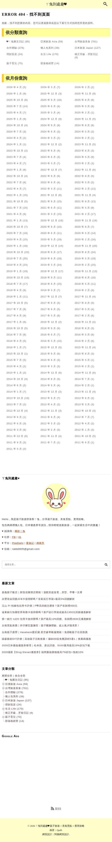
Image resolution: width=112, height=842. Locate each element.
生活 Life (46, 54)
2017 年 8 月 (82, 303)
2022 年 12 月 (49, 169)
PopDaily (18, 543)
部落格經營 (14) (14, 721)
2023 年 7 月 (14, 157)
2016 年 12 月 (49, 322)
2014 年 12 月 (49, 372)
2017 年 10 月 (15, 303)
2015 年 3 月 (48, 366)
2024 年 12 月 (49, 119)
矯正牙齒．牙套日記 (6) (19, 712)
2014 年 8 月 (48, 379)
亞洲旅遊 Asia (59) (16, 684)
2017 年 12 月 (49, 296)
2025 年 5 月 (82, 106)
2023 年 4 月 (14, 163)
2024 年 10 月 (15, 125)
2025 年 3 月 (48, 112)
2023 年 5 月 (82, 157)
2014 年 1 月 (14, 391)
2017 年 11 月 (83, 296)
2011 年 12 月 (15, 436)
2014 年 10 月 (15, 379)
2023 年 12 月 (49, 144)
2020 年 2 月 (82, 239)
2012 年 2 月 (48, 429)
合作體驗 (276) (14, 692)
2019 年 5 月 (82, 258)
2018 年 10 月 (15, 277)
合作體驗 (12, 47)
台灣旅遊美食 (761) (16, 688)
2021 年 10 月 (15, 201)
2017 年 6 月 (48, 309)
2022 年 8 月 (82, 176)
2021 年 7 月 (14, 207)
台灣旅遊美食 (82, 41)
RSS (56, 809)
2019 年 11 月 (83, 245)
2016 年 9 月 (48, 328)
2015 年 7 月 (14, 360)
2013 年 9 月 (48, 398)
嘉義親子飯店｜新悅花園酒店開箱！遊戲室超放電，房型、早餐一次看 (42, 592)
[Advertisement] (56, 767)
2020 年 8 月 (82, 226)
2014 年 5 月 (48, 385)
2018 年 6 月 (48, 283)
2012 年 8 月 (48, 417)
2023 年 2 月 (82, 163)
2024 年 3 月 (48, 138)
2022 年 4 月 (14, 188)
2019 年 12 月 (49, 245)
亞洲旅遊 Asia (49, 41)
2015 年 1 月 (14, 372)
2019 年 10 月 (15, 252)
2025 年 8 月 (82, 100)
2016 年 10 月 (15, 328)
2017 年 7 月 (14, 309)
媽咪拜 (40, 543)
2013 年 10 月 (15, 398)
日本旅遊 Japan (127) (18, 700)
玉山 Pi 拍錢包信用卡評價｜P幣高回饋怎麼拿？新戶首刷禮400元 (39, 605)
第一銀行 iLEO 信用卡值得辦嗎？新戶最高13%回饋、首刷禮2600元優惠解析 (46, 619)
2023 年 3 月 (48, 163)
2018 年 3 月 (48, 290)
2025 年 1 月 (14, 119)
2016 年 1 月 (14, 347)
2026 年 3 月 (48, 87)
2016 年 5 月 (82, 334)
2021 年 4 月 (14, 214)
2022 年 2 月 (82, 188)
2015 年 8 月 (82, 353)
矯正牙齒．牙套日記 (86, 54)
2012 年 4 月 (82, 423)
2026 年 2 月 (82, 87)
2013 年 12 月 (49, 391)
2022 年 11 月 (83, 169)
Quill (59, 830)
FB (14, 537)
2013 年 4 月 (48, 404)
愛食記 (30, 543)
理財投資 (12, 54)
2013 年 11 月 (83, 391)
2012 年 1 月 (82, 429)
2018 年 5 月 (82, 283)
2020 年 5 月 (82, 233)
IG (19, 537)
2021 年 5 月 (82, 207)
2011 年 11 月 (49, 436)
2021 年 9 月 (48, 201)
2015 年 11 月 (83, 347)
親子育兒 (12, 63)
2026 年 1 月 (14, 93)
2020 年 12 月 (49, 220)
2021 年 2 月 (82, 214)
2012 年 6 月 (14, 423)
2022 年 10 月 (15, 176)
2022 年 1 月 (14, 195)
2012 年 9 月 (14, 417)
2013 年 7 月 (14, 404)
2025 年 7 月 (14, 106)
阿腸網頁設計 (61, 834)
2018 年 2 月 (82, 290)
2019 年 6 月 (48, 258)
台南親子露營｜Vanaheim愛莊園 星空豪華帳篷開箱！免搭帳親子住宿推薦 (45, 632)
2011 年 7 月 (48, 442)
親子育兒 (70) (13, 717)
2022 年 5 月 (82, 182)
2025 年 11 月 (83, 93)
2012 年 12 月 (15, 410)
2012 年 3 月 (14, 429)
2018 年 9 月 (48, 277)
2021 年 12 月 (49, 195)
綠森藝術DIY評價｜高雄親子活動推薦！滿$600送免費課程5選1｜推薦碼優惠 (46, 639)
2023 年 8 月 (82, 150)
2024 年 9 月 (48, 125)
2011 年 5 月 (14, 448)
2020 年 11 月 (83, 220)
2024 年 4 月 (14, 138)
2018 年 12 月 (49, 271)
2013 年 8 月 (82, 398)
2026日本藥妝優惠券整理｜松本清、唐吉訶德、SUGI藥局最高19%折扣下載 (46, 645)
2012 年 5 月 (48, 423)
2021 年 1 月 (14, 220)
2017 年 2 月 (82, 315)
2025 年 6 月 (48, 106)
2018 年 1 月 (14, 296)
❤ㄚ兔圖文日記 (15, 41)
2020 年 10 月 (15, 226)
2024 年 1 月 (14, 144)
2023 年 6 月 (48, 157)
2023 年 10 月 (15, 150)
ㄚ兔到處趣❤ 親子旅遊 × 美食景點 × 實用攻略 (60, 825)
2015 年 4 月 (14, 366)
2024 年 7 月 (14, 131)
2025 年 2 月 (82, 112)
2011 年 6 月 (82, 442)
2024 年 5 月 (82, 131)
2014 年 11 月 (83, 372)
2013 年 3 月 (82, 404)
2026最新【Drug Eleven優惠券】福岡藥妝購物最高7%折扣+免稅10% (42, 652)
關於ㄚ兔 (20, 531)
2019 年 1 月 (14, 271)
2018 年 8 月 (82, 277)
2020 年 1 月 (14, 245)
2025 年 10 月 (15, 100)
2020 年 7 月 (14, 233)
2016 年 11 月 (83, 322)
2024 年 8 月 (82, 125)
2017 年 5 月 (82, 309)
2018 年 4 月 (14, 290)
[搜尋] (106, 564)
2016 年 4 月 (14, 341)
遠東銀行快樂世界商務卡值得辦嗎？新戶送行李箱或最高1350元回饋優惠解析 (46, 612)
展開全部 (7, 675)
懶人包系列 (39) (14, 696)
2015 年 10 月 (15, 353)
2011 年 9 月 (14, 442)
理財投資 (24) (13, 704)
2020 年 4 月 (14, 239)
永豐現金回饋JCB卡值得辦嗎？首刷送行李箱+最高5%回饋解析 (38, 599)
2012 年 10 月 (83, 410)
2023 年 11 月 (83, 144)
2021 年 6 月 (48, 207)
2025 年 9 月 (48, 100)
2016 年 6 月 (48, 334)
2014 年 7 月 (82, 379)
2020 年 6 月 (48, 233)
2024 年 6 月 (48, 131)
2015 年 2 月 (82, 366)
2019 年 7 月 (14, 258)
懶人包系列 (47, 47)
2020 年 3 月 (48, 239)
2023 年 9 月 (48, 150)
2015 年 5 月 (82, 360)
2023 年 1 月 (14, 169)
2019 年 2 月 (82, 264)
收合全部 (20, 675)
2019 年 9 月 (48, 252)
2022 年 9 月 (48, 176)
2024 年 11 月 (83, 119)
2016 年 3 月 (48, 341)
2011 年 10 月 (83, 436)
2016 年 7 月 (14, 334)
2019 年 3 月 (48, 264)
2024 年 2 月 (82, 138)
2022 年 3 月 (48, 188)
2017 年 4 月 (14, 315)
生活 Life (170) (14, 708)
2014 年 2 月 (82, 385)
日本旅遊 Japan (84, 47)
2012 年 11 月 (49, 410)
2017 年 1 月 (14, 322)
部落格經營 (47, 63)
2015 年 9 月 (48, 353)
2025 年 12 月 (49, 93)
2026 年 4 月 (14, 87)
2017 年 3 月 (48, 315)
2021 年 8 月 (82, 201)
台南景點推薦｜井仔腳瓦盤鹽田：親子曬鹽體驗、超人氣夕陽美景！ (41, 625)
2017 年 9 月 (48, 303)
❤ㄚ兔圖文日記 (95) (17, 679)
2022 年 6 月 (48, 182)
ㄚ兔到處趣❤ (56, 4)
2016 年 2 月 (82, 341)
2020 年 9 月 (48, 226)
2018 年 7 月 (14, 283)
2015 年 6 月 (48, 360)
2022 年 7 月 (14, 182)
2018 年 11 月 (83, 271)
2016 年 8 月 (82, 328)
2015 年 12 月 (49, 347)
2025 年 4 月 (14, 112)
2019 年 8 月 (82, 252)
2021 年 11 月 (83, 195)
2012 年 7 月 (82, 417)
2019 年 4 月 (14, 264)
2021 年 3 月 (48, 214)
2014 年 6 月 (14, 385)
